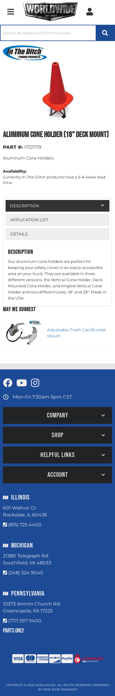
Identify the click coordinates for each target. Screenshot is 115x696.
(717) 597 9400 (24, 621)
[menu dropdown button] (10, 11)
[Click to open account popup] (90, 11)
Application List (29, 219)
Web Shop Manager (60, 689)
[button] (57, 33)
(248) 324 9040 (25, 572)
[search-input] (48, 32)
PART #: (13, 147)
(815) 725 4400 (25, 524)
